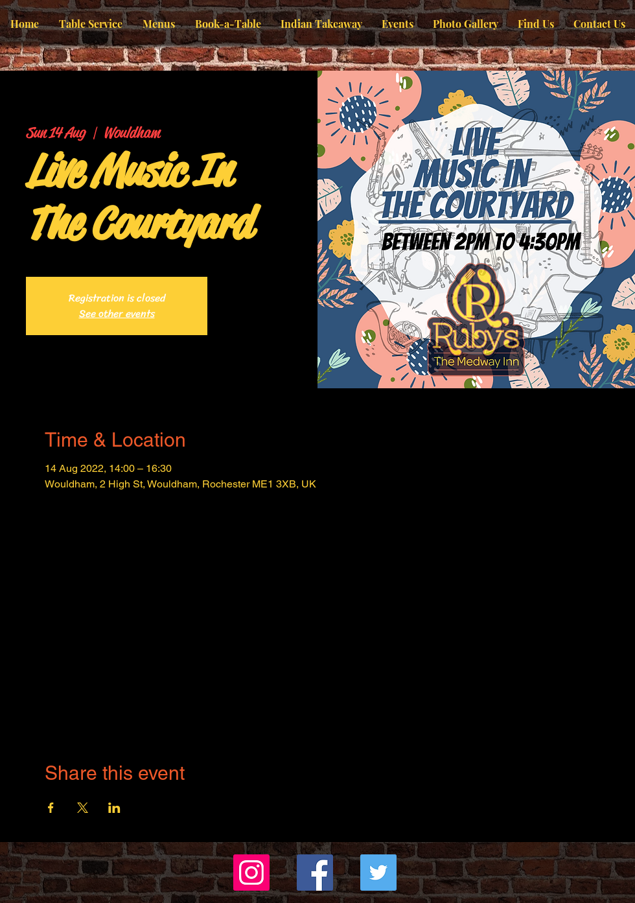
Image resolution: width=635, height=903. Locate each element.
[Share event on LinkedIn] (114, 808)
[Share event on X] (82, 808)
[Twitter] (378, 872)
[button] (158, 24)
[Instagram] (251, 872)
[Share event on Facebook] (51, 808)
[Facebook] (315, 872)
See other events (117, 313)
